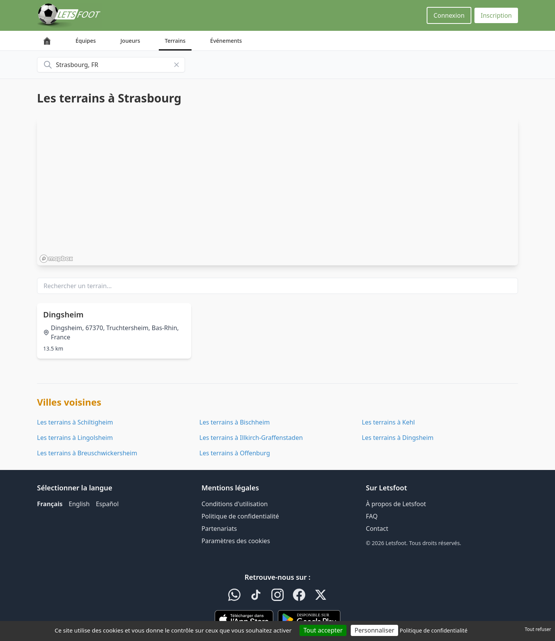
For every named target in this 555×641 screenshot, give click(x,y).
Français (49, 504)
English (79, 504)
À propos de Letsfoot (396, 504)
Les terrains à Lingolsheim (75, 437)
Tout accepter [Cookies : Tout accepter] (323, 630)
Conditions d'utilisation (235, 504)
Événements (226, 40)
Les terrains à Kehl (388, 422)
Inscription (496, 15)
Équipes (86, 40)
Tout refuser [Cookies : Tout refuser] (538, 629)
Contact (377, 528)
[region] (277, 191)
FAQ (371, 516)
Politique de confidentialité (240, 516)
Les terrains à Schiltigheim (75, 422)
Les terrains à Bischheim (234, 422)
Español (107, 504)
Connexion (449, 15)
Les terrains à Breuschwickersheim (87, 453)
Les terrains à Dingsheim (398, 437)
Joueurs (130, 40)
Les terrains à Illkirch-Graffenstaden (251, 437)
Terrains (175, 40)
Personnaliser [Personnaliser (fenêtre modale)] (374, 630)
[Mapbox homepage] (56, 258)
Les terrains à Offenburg (234, 453)
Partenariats (219, 528)
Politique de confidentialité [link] (434, 630)
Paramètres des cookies (236, 541)
